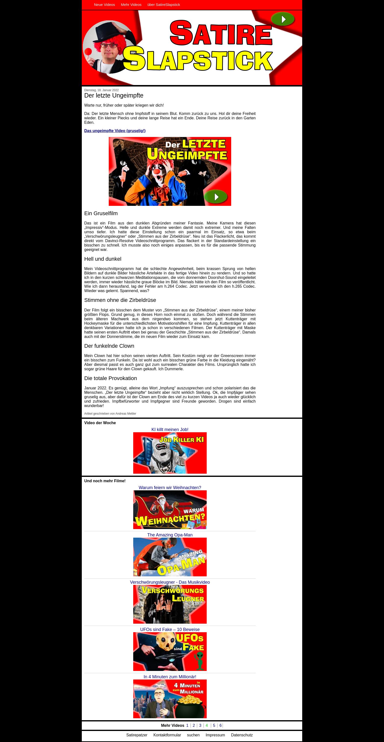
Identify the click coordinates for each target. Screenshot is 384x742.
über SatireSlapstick (163, 4)
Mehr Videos (131, 4)
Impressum (215, 735)
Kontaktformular (167, 735)
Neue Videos (104, 4)
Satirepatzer (136, 735)
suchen (193, 735)
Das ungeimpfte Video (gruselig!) (114, 131)
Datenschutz (242, 735)
